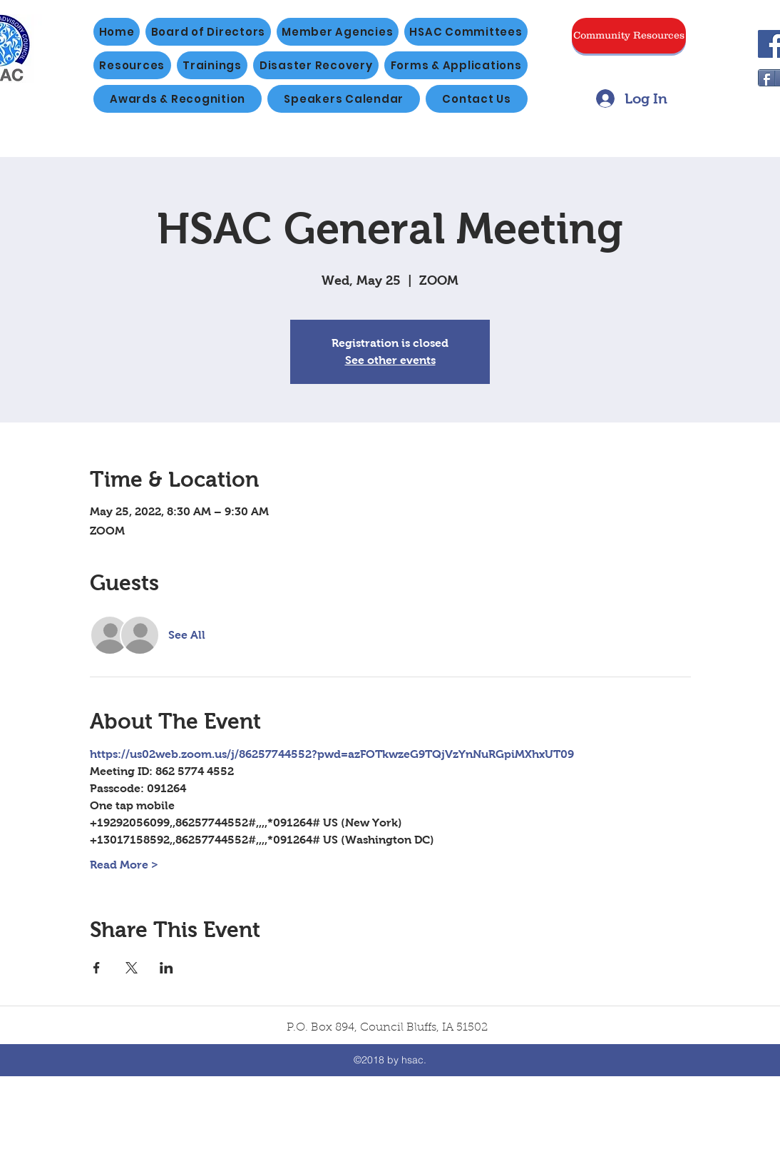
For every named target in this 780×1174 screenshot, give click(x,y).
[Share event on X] (131, 967)
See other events (390, 360)
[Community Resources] (629, 36)
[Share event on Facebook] (96, 967)
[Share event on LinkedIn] (166, 967)
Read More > (124, 865)
